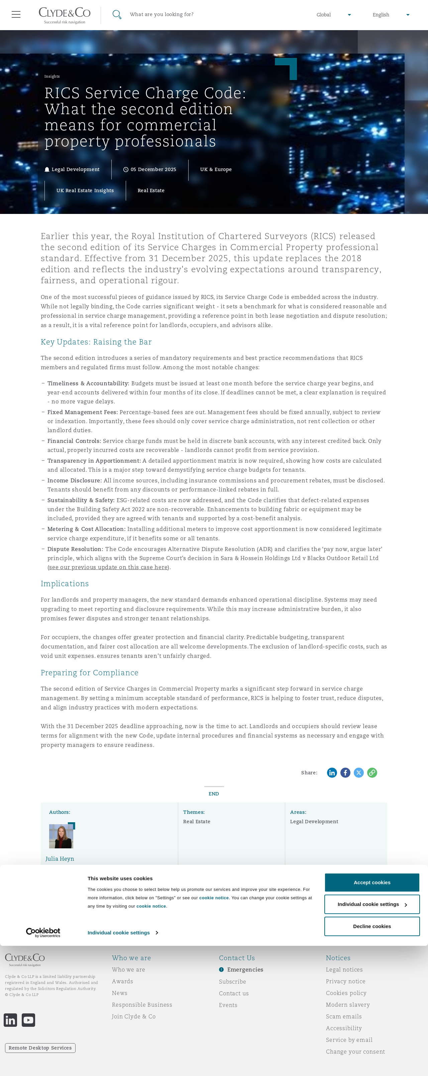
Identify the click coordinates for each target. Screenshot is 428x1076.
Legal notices (344, 969)
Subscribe (232, 981)
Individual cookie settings (119, 1063)
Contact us (234, 993)
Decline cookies (372, 1056)
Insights (52, 76)
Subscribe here (312, 905)
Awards (122, 981)
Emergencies (245, 969)
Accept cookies (372, 1012)
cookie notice (214, 1027)
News (119, 993)
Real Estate (196, 822)
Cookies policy (346, 993)
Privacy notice (346, 981)
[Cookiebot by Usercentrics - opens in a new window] (43, 1063)
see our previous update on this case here (108, 567)
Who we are (128, 969)
